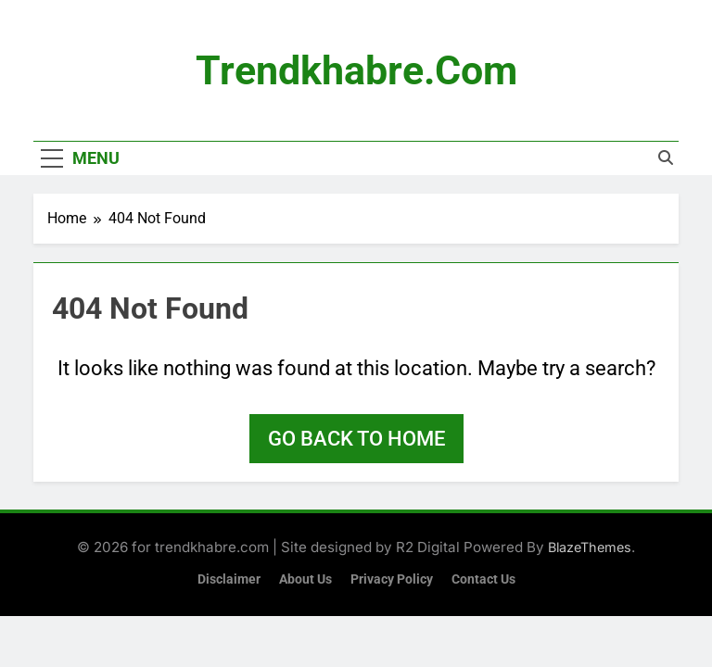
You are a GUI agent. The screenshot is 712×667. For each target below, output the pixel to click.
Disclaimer (229, 579)
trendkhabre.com (356, 70)
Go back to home (356, 438)
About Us (305, 579)
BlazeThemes (589, 547)
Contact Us (483, 579)
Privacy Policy (391, 579)
